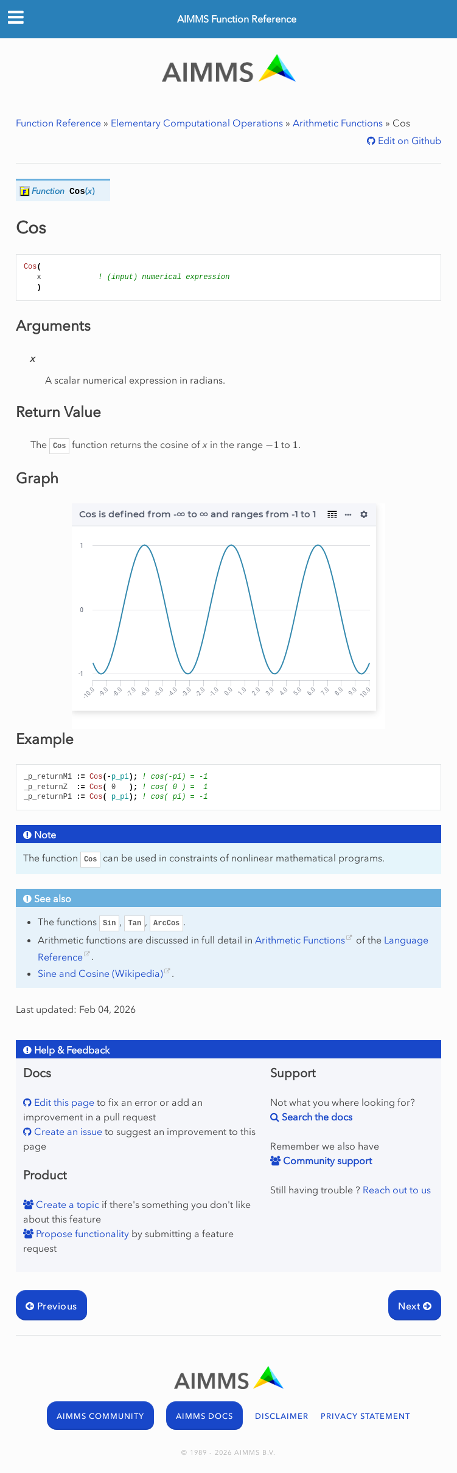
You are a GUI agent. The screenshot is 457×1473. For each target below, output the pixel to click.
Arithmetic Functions (338, 123)
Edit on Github (408, 140)
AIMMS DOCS (204, 1416)
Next (414, 1306)
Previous (51, 1306)
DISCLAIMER (282, 1416)
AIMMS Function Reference (236, 19)
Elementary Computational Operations (197, 123)
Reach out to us (397, 1190)
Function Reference (58, 123)
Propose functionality (81, 1233)
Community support (326, 1160)
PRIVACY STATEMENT (365, 1416)
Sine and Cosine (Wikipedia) (100, 973)
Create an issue (67, 1131)
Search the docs (315, 1117)
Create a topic (66, 1204)
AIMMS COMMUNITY (100, 1416)
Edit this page (63, 1102)
